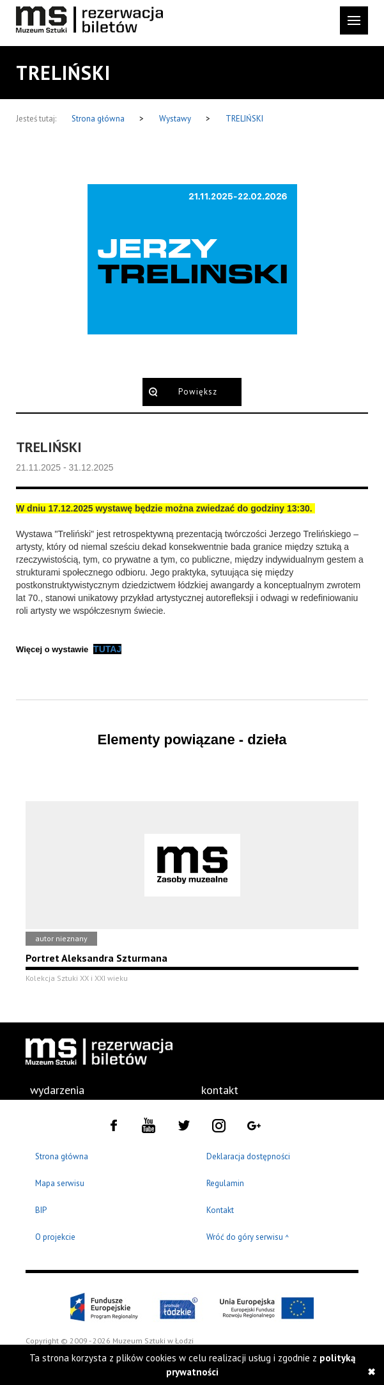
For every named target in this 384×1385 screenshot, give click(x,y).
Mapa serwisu (59, 1183)
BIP (41, 1210)
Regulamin (225, 1183)
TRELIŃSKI (244, 118)
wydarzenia (57, 1090)
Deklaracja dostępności (248, 1156)
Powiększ (197, 391)
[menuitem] (57, 1090)
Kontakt (220, 1210)
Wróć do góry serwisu (247, 1238)
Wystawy (176, 118)
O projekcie (55, 1237)
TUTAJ (107, 649)
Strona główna (99, 118)
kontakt (219, 1090)
